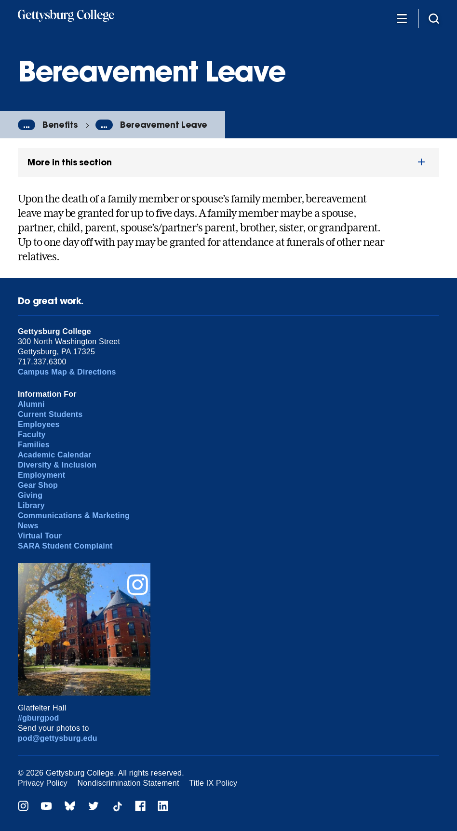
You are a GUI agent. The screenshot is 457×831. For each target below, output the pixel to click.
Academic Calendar (55, 455)
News (28, 526)
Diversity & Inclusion (57, 465)
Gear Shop (38, 485)
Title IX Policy (213, 783)
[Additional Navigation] (401, 18)
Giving (30, 495)
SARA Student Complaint (65, 546)
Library (31, 505)
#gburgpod (38, 718)
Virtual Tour (40, 536)
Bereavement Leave (163, 124)
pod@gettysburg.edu (57, 738)
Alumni (31, 404)
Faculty (32, 434)
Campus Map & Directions (67, 372)
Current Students (50, 414)
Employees (39, 424)
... (26, 125)
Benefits (60, 124)
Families (34, 445)
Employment (41, 475)
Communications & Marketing (74, 515)
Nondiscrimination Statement (128, 783)
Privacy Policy (42, 783)
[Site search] (434, 18)
